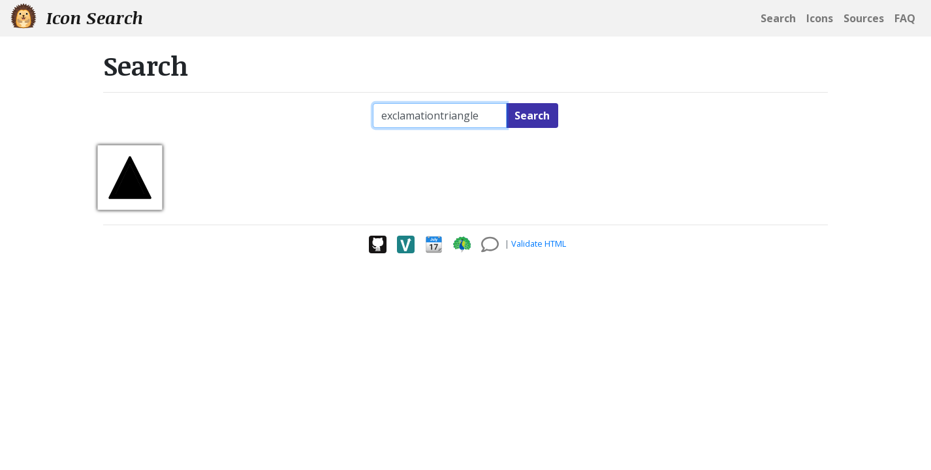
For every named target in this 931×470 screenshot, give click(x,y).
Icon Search (76, 17)
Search (532, 115)
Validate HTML (538, 243)
